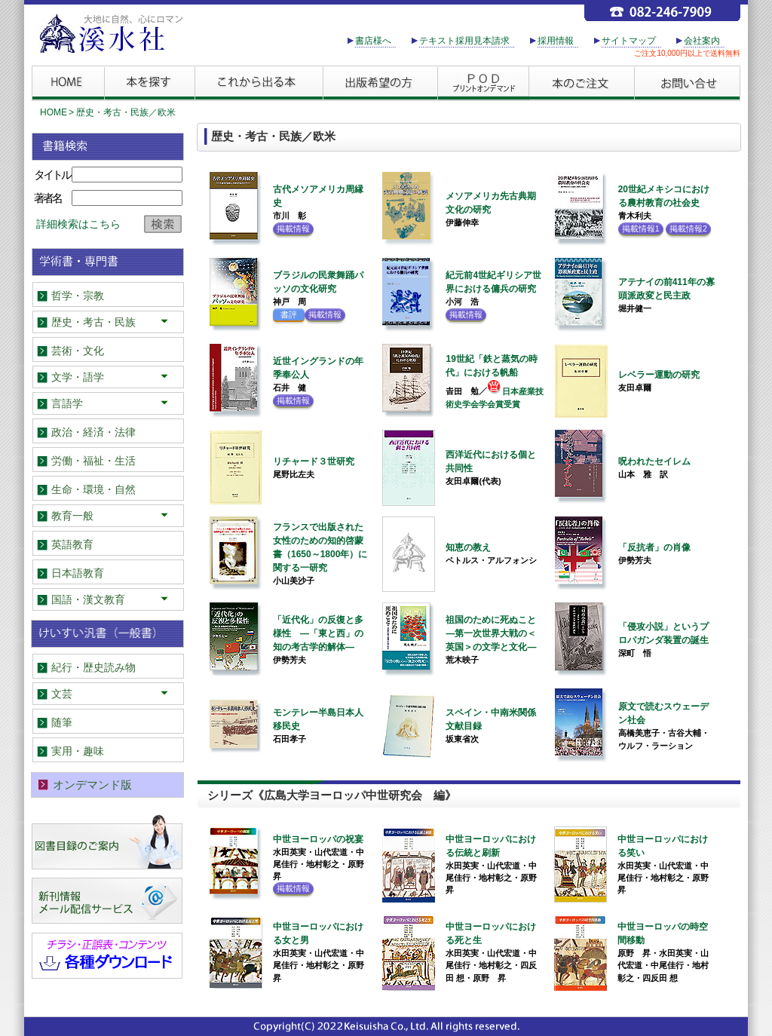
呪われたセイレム (654, 461)
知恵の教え (468, 547)
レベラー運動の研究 (659, 374)
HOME (53, 112)
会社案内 (702, 40)
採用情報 (556, 40)
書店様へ (373, 40)
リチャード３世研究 (313, 461)
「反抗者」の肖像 (654, 547)
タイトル (52, 174)
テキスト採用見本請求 (464, 40)
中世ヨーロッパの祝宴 (318, 839)
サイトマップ (629, 40)
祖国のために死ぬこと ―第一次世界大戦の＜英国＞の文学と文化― (495, 633)
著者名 (47, 198)
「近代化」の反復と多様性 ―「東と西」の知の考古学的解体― (318, 633)
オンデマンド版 (92, 784)
